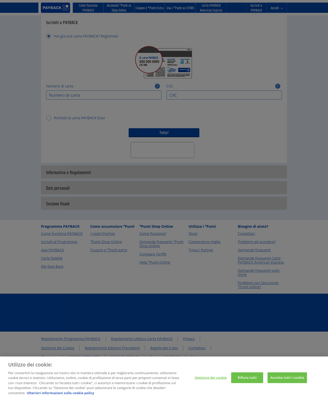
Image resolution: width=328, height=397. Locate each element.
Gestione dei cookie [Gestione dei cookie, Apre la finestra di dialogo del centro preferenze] (211, 379)
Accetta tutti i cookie (287, 379)
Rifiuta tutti (247, 379)
